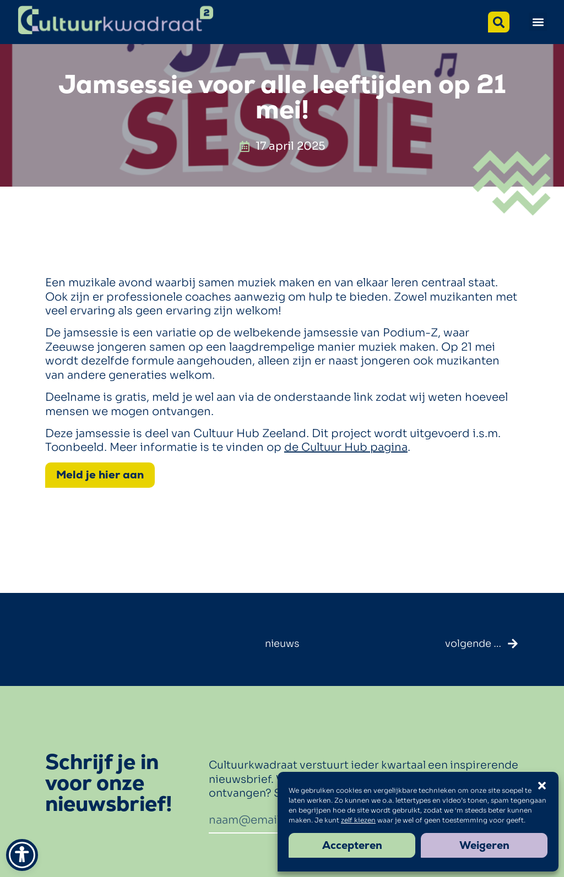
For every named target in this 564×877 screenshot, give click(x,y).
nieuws (282, 644)
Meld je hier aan (100, 474)
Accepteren (352, 845)
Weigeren (484, 845)
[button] (538, 22)
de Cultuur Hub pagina (346, 447)
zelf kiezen (358, 820)
